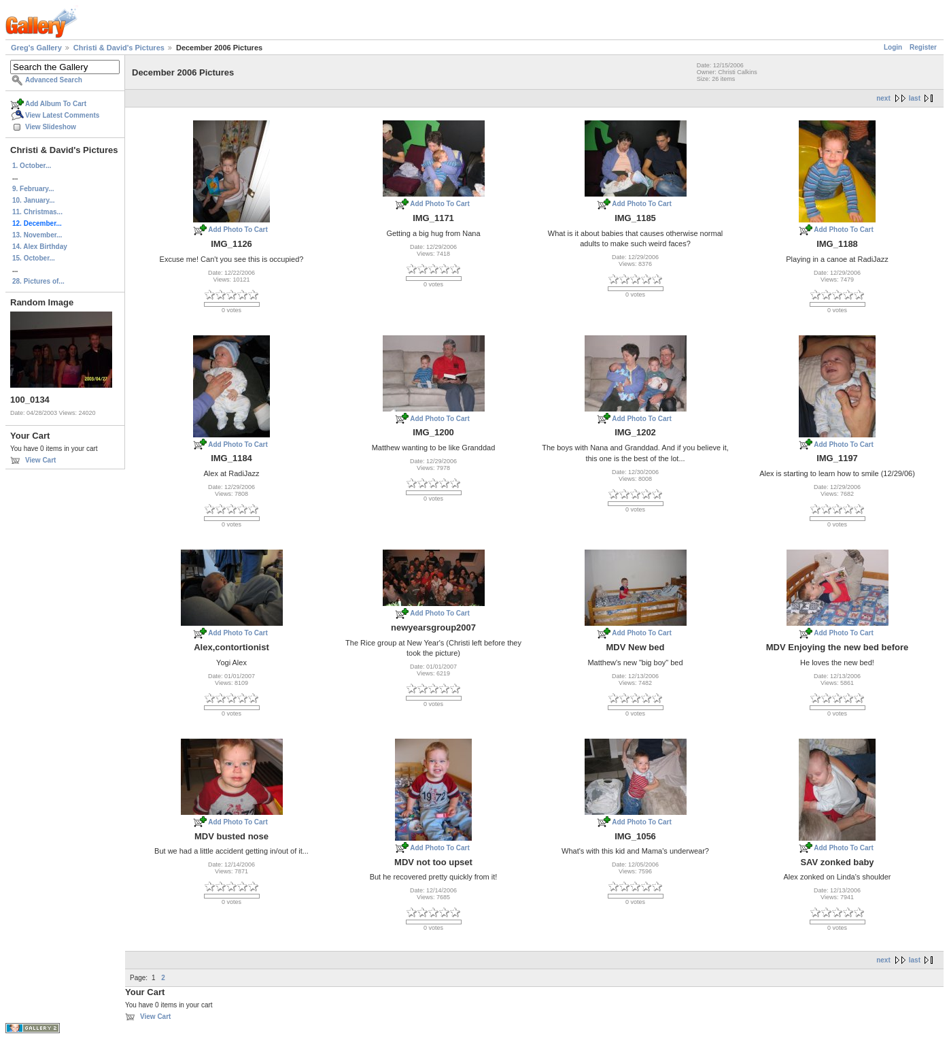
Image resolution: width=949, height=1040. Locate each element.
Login (893, 47)
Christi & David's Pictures (119, 48)
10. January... (33, 200)
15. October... (33, 258)
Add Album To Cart (55, 103)
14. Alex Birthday (39, 246)
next (883, 98)
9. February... (33, 188)
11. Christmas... (37, 212)
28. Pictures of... (38, 281)
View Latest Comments (62, 115)
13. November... (37, 235)
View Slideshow (50, 127)
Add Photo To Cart (238, 229)
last (914, 98)
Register (923, 47)
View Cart (40, 460)
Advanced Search (53, 80)
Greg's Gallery (36, 48)
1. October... (31, 165)
